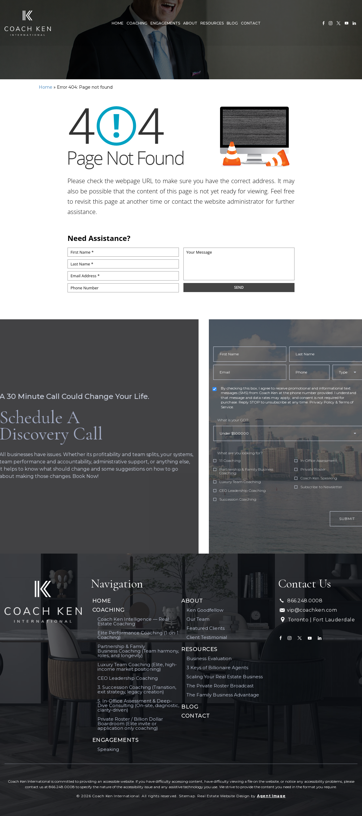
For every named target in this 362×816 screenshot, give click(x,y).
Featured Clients (205, 628)
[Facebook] (323, 22)
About (190, 22)
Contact (250, 22)
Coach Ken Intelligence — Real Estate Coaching (133, 621)
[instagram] (330, 22)
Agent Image (271, 796)
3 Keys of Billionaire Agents (217, 667)
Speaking (108, 749)
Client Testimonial (206, 637)
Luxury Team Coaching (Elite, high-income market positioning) (137, 667)
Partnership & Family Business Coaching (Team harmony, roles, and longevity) (138, 650)
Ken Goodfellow (204, 610)
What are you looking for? (254, 453)
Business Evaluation (209, 658)
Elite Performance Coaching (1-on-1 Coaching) (138, 635)
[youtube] (346, 22)
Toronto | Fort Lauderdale (317, 620)
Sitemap (187, 796)
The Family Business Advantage (222, 695)
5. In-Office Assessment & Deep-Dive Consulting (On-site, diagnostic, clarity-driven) (138, 705)
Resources (211, 22)
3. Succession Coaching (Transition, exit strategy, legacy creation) (136, 689)
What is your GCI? (246, 420)
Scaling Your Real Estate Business (224, 676)
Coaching (136, 22)
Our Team (197, 619)
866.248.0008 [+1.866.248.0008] (301, 601)
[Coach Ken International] (43, 602)
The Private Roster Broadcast (220, 686)
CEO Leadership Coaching (127, 678)
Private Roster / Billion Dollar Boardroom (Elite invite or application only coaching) (130, 723)
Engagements (164, 22)
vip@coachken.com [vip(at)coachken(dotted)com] (308, 610)
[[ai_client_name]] (27, 22)
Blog (231, 22)
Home (117, 22)
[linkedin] (354, 22)
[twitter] (338, 22)
